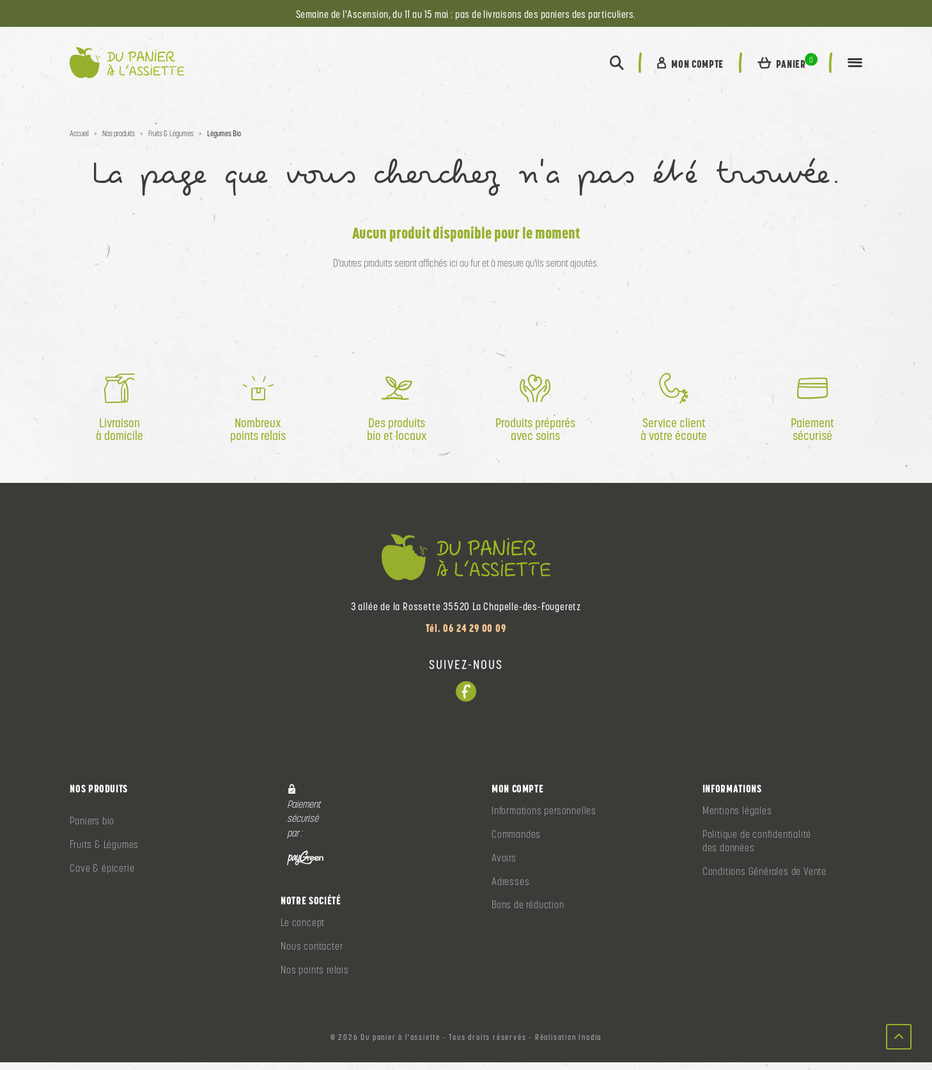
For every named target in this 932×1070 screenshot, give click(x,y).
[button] (615, 66)
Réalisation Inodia (568, 1045)
